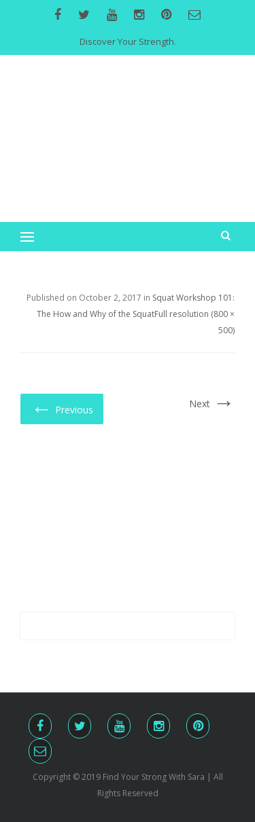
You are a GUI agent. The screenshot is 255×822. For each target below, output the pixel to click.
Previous (62, 408)
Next (212, 403)
